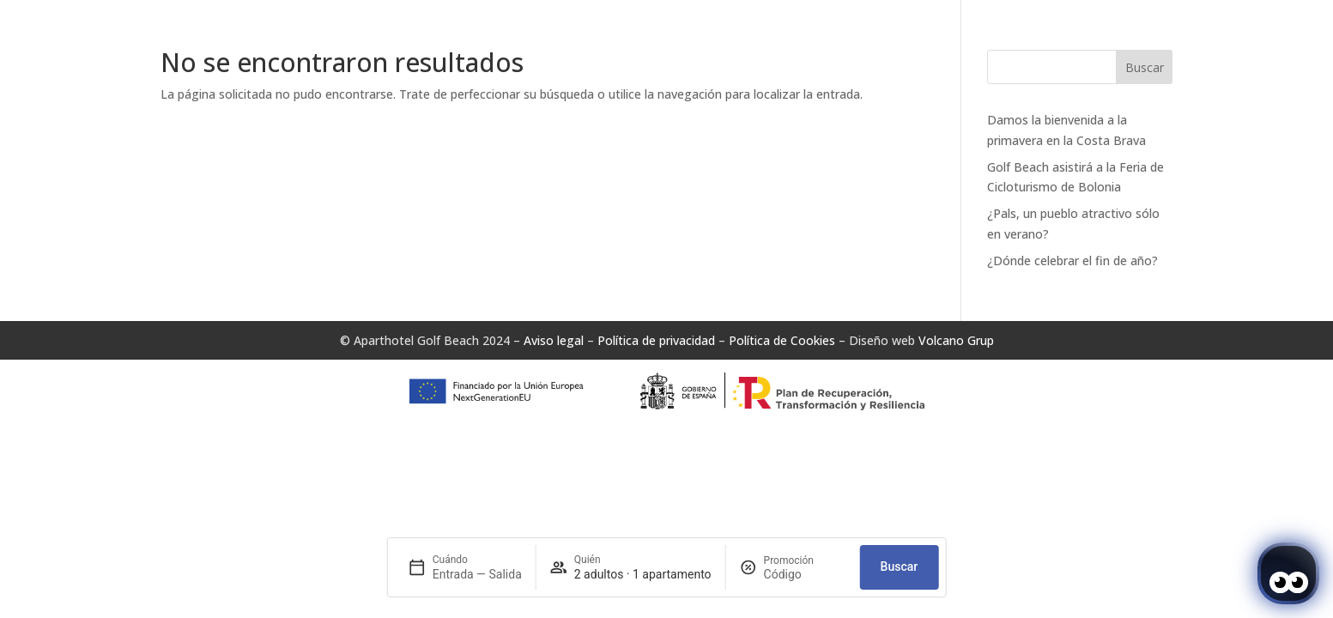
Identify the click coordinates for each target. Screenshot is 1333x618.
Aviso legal (554, 340)
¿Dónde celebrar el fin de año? (1072, 260)
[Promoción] (805, 574)
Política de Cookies (782, 340)
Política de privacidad (656, 340)
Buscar (1144, 67)
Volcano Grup (956, 340)
